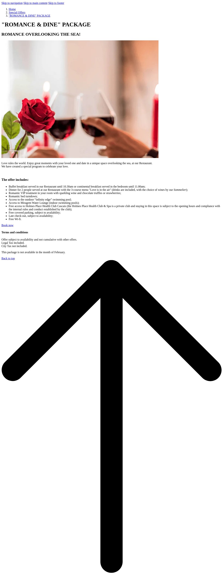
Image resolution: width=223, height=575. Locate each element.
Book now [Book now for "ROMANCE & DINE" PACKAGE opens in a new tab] (7, 225)
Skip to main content (35, 3)
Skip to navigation (12, 3)
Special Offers (17, 12)
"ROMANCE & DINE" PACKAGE (29, 15)
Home (12, 9)
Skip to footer (56, 3)
